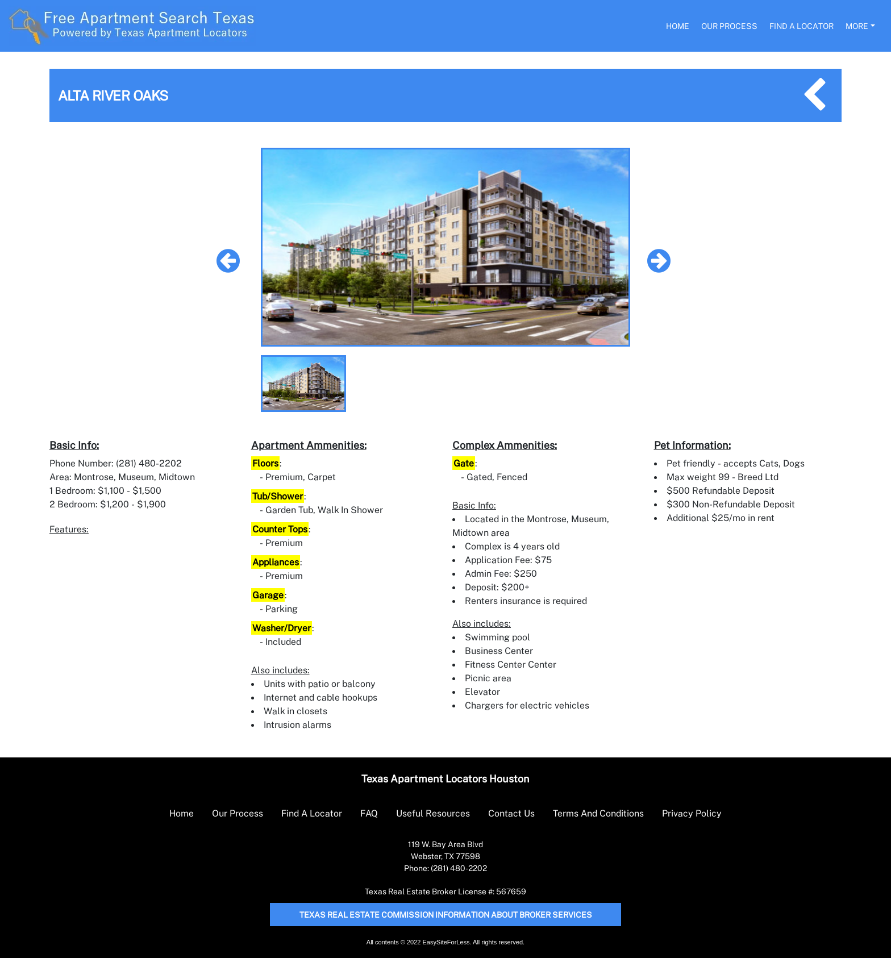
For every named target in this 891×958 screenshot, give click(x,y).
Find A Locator (801, 26)
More (857, 26)
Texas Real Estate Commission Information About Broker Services (445, 914)
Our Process (729, 26)
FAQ (369, 813)
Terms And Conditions (598, 813)
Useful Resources (433, 813)
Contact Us (511, 813)
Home (677, 26)
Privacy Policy (692, 813)
